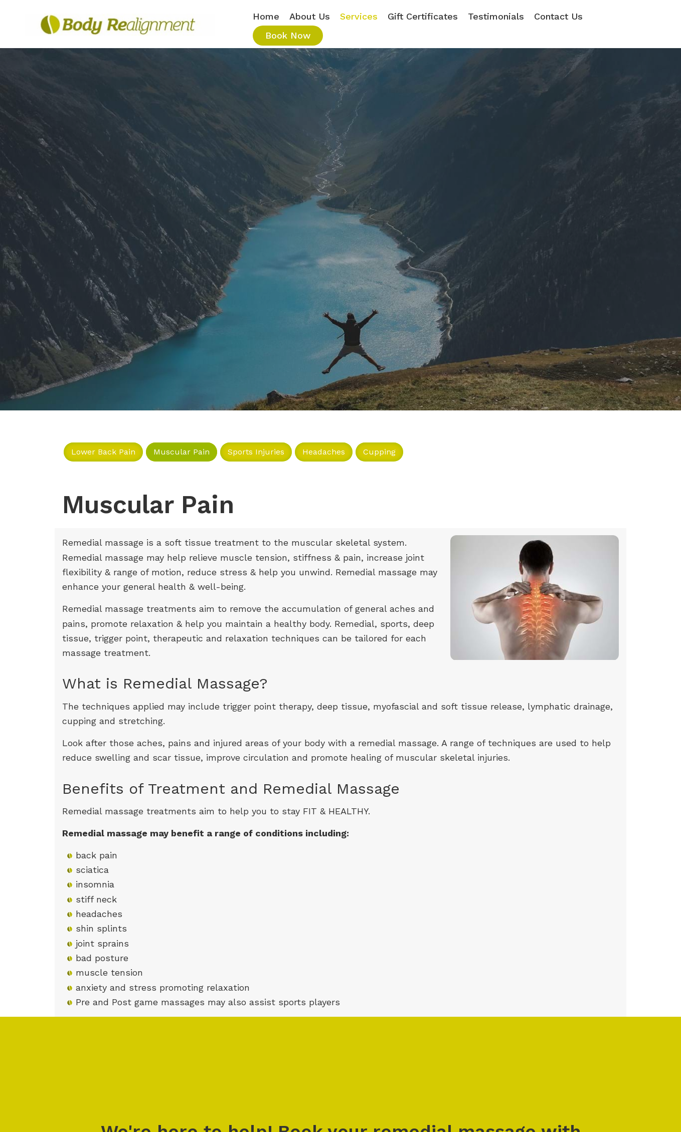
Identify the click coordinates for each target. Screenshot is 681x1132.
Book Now (287, 35)
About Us (309, 16)
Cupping (379, 452)
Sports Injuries (256, 452)
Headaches (323, 452)
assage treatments (154, 608)
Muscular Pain (181, 452)
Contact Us (558, 16)
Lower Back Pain (103, 452)
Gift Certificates (423, 16)
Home (266, 16)
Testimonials (496, 16)
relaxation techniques (272, 638)
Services (359, 16)
